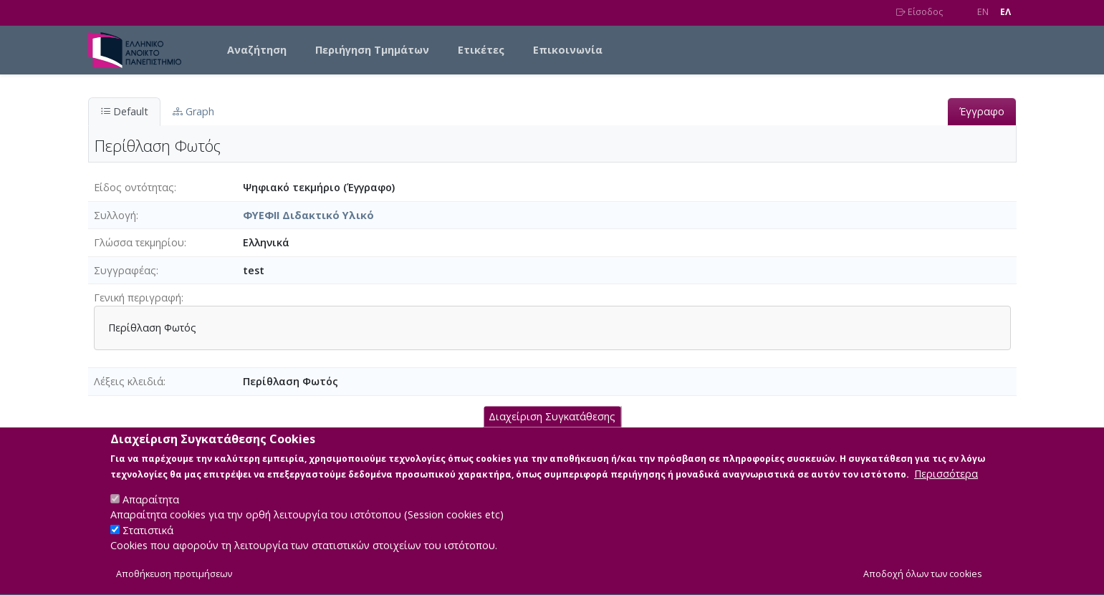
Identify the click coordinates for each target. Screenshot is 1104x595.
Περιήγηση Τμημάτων (372, 50)
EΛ (1005, 12)
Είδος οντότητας (134, 187)
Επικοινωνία (568, 50)
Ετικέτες (481, 50)
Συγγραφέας (125, 270)
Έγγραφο (981, 111)
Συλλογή (115, 215)
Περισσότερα (946, 489)
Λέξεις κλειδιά (128, 381)
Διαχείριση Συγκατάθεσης (552, 433)
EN (983, 12)
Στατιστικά (148, 546)
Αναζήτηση (257, 50)
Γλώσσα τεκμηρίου (139, 242)
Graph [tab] (193, 111)
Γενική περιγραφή (137, 297)
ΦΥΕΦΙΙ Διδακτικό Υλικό (308, 215)
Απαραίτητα (151, 515)
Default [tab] (124, 111)
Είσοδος (919, 12)
